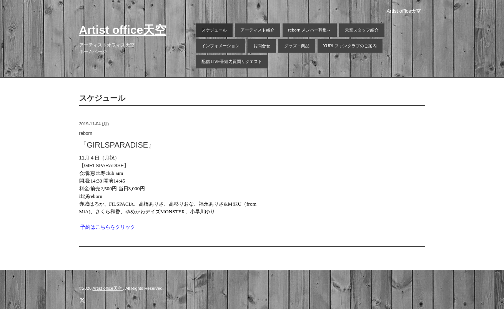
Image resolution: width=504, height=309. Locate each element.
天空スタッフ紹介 (362, 30)
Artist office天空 (122, 29)
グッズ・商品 (296, 45)
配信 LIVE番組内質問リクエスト (232, 61)
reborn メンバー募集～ (309, 30)
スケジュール (214, 30)
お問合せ (261, 45)
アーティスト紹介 (257, 30)
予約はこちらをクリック (107, 227)
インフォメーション (220, 45)
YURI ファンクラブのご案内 (350, 45)
